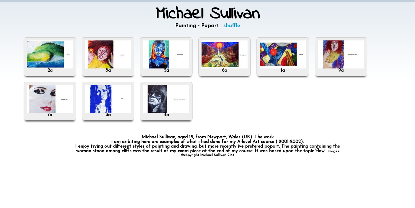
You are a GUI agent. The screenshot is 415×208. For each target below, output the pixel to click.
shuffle (231, 26)
